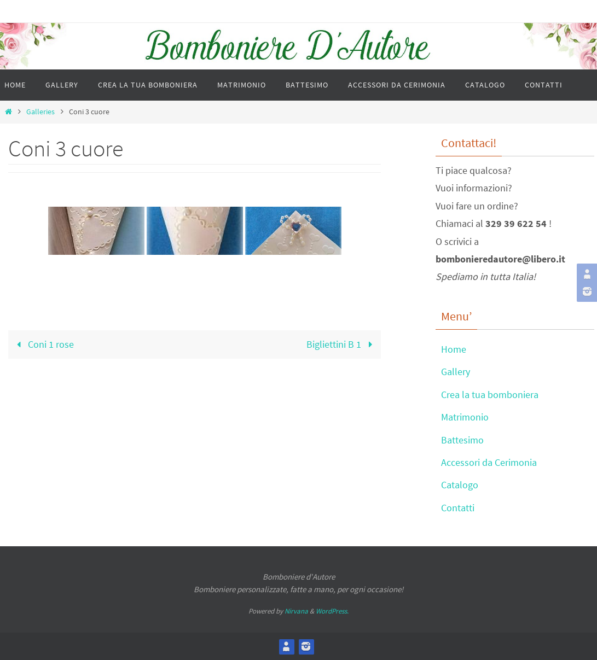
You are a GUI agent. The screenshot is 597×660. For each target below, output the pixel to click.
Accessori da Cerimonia (489, 462)
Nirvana (296, 611)
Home (453, 349)
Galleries (40, 111)
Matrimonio (465, 417)
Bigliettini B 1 (341, 344)
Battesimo (462, 440)
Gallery (455, 371)
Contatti (457, 507)
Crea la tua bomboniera (489, 394)
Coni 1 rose (43, 344)
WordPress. (332, 611)
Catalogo (459, 484)
